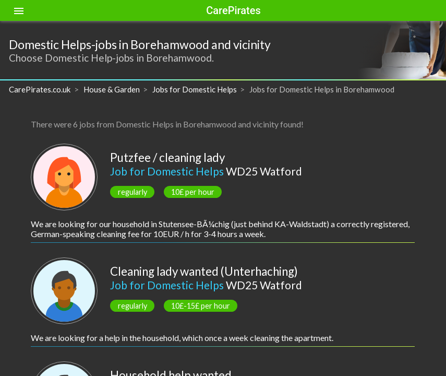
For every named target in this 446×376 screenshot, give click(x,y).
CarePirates (233, 10)
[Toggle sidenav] (18, 10)
